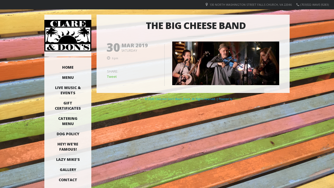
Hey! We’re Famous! (67, 147)
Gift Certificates (68, 106)
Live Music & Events (68, 90)
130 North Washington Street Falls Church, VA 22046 (251, 5)
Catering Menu (67, 121)
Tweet (112, 76)
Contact (68, 179)
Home (68, 67)
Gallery (68, 169)
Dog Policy (68, 133)
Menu (68, 77)
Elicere (237, 99)
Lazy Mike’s (68, 159)
